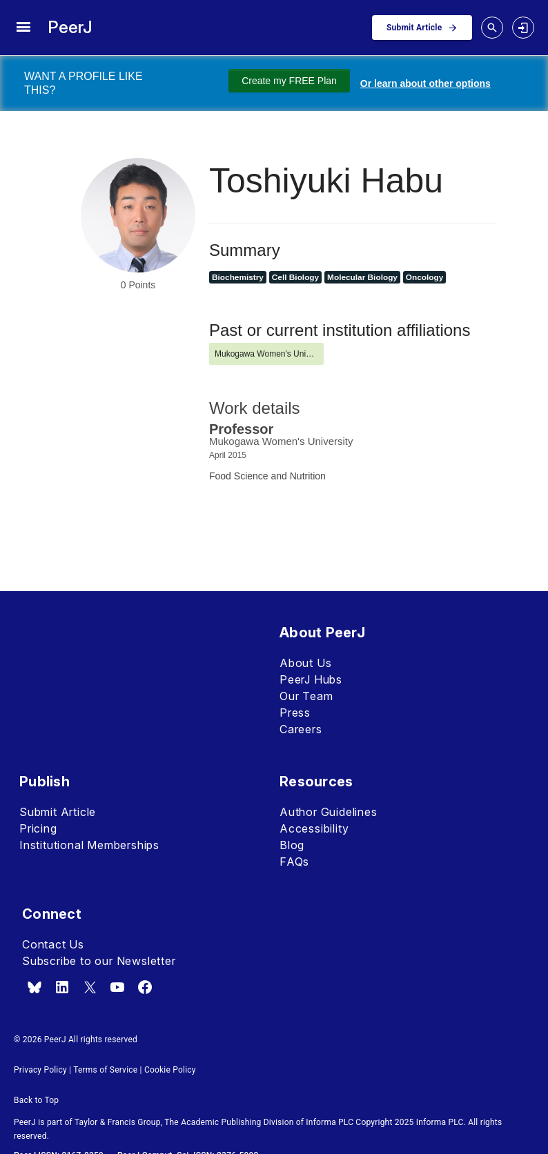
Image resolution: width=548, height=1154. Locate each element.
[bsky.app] (34, 987)
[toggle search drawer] (492, 28)
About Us (305, 663)
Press (295, 712)
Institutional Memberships (89, 845)
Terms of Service (105, 1070)
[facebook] (145, 987)
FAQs (294, 861)
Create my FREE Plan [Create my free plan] (289, 80)
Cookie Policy (170, 1070)
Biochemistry (238, 277)
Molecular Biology (362, 277)
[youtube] (117, 987)
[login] (523, 28)
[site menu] (23, 27)
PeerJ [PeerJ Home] (70, 27)
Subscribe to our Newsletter (99, 961)
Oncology (425, 277)
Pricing (38, 828)
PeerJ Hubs (311, 679)
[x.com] (89, 987)
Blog (292, 845)
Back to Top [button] (36, 1100)
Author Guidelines (329, 812)
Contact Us (53, 944)
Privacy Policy (40, 1070)
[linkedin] (62, 987)
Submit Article (57, 812)
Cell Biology (295, 277)
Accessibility (314, 828)
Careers (301, 729)
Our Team (306, 696)
